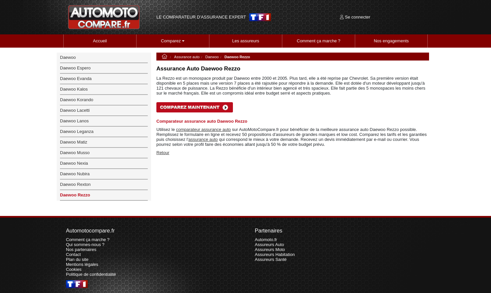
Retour (162, 152)
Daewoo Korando (76, 99)
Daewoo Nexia (74, 163)
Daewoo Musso (75, 152)
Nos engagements (391, 40)
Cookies (74, 269)
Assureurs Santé (271, 259)
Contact (73, 254)
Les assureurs (245, 40)
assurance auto (203, 139)
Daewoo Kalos (74, 89)
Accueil (100, 40)
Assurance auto (187, 57)
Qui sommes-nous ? (85, 244)
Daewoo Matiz (73, 142)
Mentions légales (82, 264)
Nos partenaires (81, 249)
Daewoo (212, 57)
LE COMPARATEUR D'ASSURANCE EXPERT (201, 17)
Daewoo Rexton (75, 184)
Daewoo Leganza (76, 131)
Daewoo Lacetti (75, 110)
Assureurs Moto (270, 249)
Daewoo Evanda (75, 78)
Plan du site (77, 259)
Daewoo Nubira (75, 173)
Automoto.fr (266, 239)
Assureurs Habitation (275, 254)
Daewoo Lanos (74, 120)
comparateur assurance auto (203, 129)
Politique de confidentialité (91, 274)
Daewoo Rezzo (75, 194)
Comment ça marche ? (319, 40)
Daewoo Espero (75, 67)
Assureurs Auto (269, 244)
